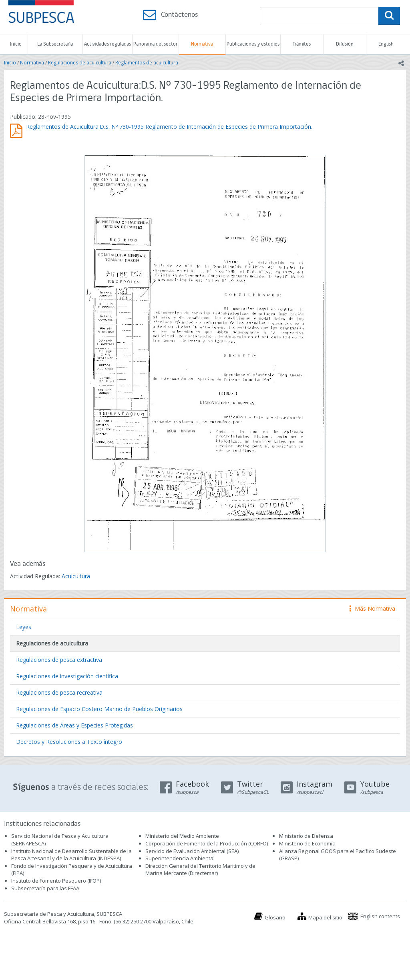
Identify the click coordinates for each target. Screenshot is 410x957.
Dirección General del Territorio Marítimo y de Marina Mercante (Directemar (200, 869)
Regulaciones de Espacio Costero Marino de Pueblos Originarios (99, 709)
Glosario (275, 917)
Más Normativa (372, 608)
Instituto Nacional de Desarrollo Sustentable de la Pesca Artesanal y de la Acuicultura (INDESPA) (71, 854)
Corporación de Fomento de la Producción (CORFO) (206, 843)
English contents (380, 916)
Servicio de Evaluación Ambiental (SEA (191, 851)
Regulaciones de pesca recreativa (59, 692)
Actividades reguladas (107, 44)
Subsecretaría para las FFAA (45, 888)
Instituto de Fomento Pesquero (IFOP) (56, 880)
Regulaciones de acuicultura (79, 62)
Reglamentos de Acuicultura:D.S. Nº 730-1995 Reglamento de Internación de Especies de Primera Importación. (169, 126)
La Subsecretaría (55, 44)
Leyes (23, 627)
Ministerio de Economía (307, 843)
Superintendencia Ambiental (180, 858)
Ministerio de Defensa (306, 835)
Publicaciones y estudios (253, 44)
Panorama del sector (155, 44)
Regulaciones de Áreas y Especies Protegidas (74, 725)
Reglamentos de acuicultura (146, 62)
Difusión (345, 44)
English (386, 44)
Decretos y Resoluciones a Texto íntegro (69, 741)
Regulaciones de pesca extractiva (59, 659)
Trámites (302, 44)
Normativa (202, 44)
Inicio (16, 44)
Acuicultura (76, 576)
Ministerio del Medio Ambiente (182, 835)
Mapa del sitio (325, 917)
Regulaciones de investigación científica (67, 676)
